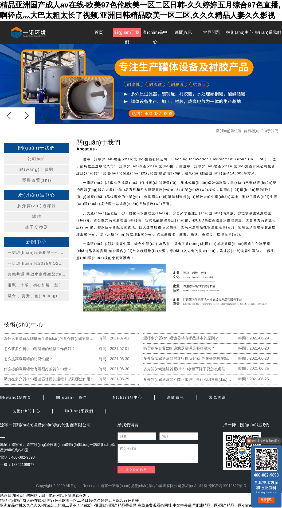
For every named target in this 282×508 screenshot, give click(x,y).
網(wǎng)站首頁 (15, 397)
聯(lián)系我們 (268, 32)
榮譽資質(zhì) (36, 180)
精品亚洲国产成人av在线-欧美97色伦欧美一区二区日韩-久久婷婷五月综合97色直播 (69, 500)
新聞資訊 (183, 32)
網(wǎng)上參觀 (36, 169)
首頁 (98, 32)
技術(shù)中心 (239, 32)
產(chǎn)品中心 (155, 33)
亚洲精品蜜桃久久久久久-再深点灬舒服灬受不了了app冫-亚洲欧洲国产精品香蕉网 (68, 505)
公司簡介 (36, 158)
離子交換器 (36, 227)
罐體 (36, 216)
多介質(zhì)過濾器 (36, 205)
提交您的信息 (136, 470)
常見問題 (211, 32)
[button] (26, 115)
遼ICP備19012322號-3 (227, 486)
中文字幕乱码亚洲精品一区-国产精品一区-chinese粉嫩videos (223, 505)
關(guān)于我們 (126, 33)
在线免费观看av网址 (155, 505)
